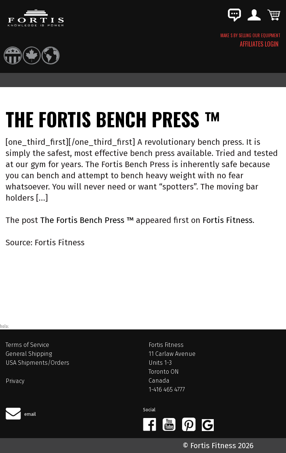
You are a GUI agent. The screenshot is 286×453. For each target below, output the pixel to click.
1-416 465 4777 (167, 389)
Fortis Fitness (227, 220)
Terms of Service (27, 344)
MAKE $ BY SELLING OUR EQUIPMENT (250, 35)
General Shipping (29, 353)
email (30, 414)
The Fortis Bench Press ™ (87, 220)
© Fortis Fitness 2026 (218, 445)
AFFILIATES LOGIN (259, 43)
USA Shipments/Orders (37, 362)
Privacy (15, 381)
